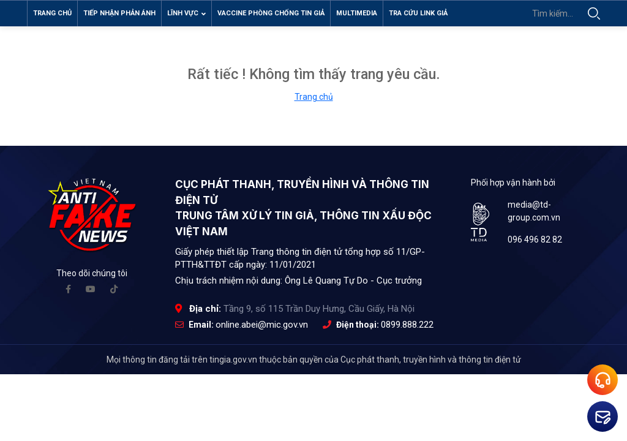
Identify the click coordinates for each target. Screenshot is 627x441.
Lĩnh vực (186, 13)
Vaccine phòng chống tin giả (271, 13)
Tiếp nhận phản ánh (119, 13)
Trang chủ (52, 13)
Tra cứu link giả (418, 13)
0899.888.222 (407, 329)
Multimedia (356, 13)
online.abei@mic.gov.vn (262, 329)
